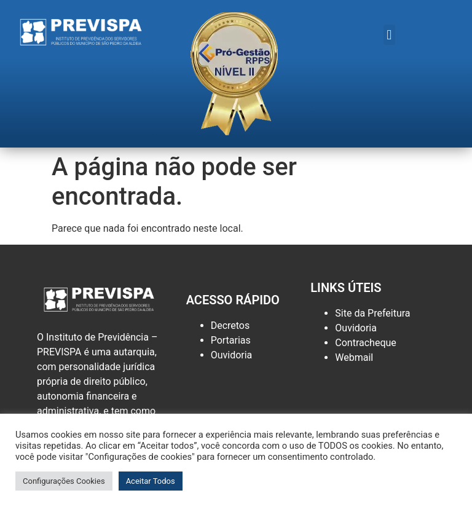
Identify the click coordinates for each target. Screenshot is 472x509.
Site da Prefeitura (372, 313)
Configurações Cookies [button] (64, 481)
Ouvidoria (232, 355)
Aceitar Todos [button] (150, 481)
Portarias (231, 340)
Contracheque (365, 343)
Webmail (354, 357)
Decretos (230, 325)
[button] (389, 35)
